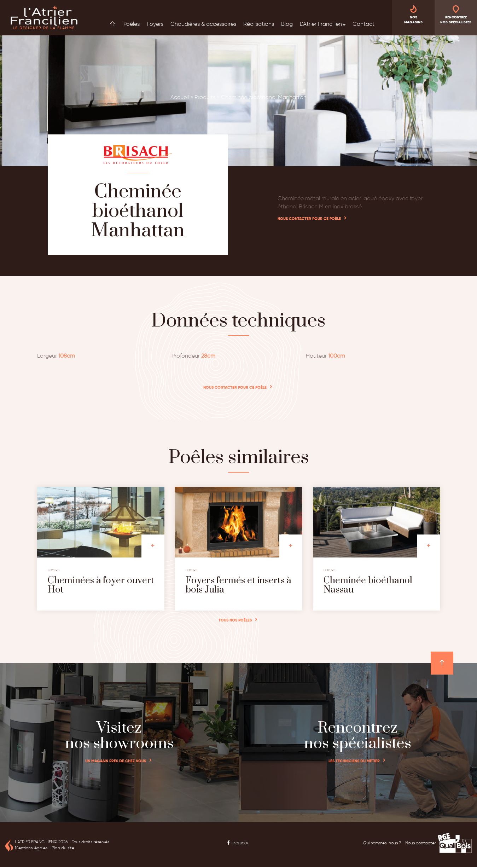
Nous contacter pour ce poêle (309, 218)
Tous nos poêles (235, 620)
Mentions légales (31, 847)
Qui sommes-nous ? (382, 842)
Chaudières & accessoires (203, 24)
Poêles (131, 24)
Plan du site (63, 847)
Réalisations (258, 24)
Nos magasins (413, 14)
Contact (363, 24)
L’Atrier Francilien (322, 24)
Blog (287, 24)
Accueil (112, 23)
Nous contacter (420, 842)
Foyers (155, 24)
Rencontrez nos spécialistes (455, 14)
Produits (204, 97)
